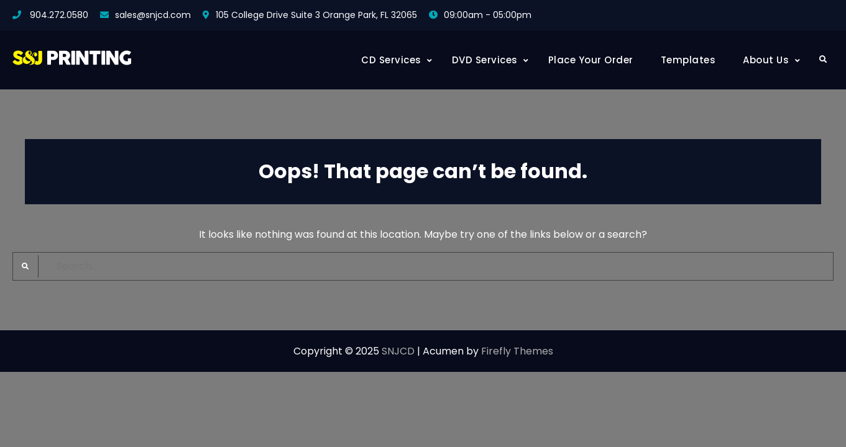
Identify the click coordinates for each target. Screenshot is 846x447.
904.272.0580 (59, 15)
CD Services (391, 59)
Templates (688, 59)
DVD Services (485, 59)
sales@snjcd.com (153, 15)
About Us (766, 59)
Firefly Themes (517, 351)
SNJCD (398, 351)
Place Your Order (590, 59)
